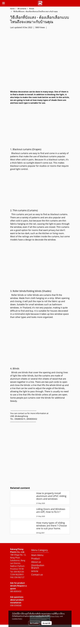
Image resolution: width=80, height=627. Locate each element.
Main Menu (37, 555)
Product (35, 558)
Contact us (37, 574)
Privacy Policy (54, 616)
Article (34, 571)
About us (36, 561)
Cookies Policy (17, 619)
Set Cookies (34, 623)
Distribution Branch (37, 566)
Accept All (46, 623)
